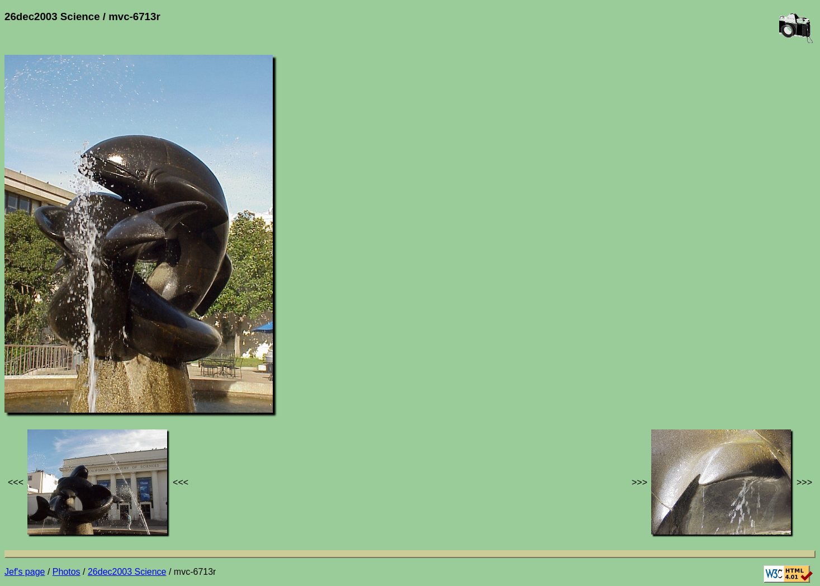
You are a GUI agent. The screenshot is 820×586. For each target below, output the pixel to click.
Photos (66, 571)
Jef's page (24, 571)
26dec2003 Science (127, 571)
